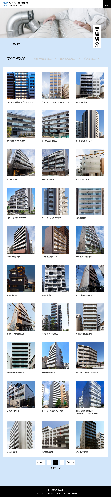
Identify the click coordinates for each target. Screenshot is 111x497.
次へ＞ (70, 462)
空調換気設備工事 (68, 58)
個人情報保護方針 (55, 489)
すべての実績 (16, 58)
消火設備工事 (90, 58)
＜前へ (40, 462)
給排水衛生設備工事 (43, 58)
